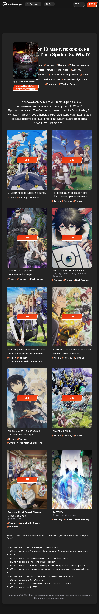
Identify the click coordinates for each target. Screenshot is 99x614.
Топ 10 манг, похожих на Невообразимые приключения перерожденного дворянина (46, 565)
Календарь (33, 4)
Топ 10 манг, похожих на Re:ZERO (22, 587)
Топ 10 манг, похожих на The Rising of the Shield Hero (31, 562)
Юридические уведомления (50, 598)
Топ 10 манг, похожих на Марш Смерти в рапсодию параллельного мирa (40, 576)
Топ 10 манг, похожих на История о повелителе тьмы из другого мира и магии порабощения (49, 569)
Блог (49, 4)
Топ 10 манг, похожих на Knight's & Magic (25, 580)
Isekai (17, 536)
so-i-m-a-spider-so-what (34, 536)
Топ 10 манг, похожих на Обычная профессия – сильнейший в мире (37, 558)
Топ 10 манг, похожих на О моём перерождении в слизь (32, 547)
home (9, 536)
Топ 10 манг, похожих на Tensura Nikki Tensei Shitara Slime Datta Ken (38, 583)
